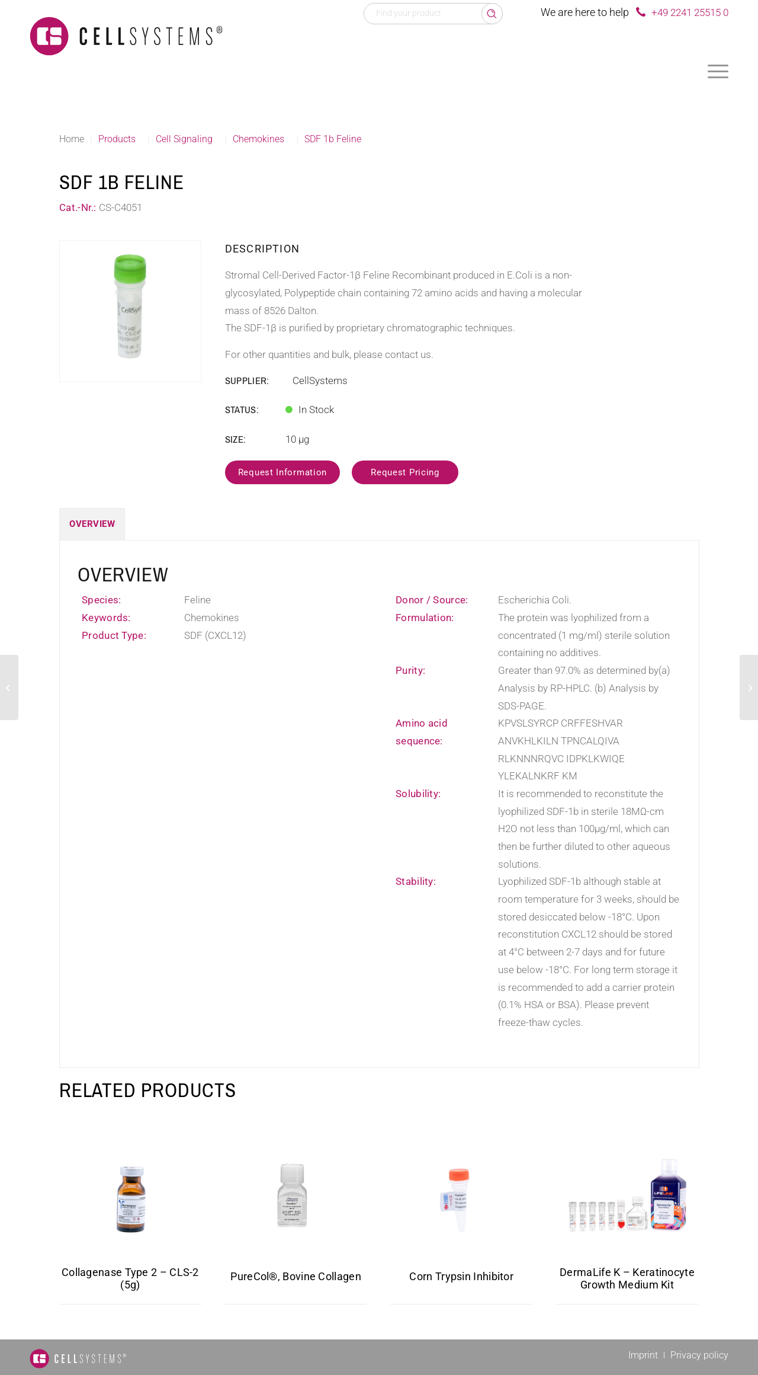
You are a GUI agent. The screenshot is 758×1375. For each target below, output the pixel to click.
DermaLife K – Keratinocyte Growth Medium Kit (627, 1278)
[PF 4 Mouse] (9, 687)
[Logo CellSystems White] (126, 35)
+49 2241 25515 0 (689, 12)
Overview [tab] (92, 524)
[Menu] (718, 71)
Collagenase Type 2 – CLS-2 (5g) (130, 1278)
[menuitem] (718, 71)
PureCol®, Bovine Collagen (295, 1276)
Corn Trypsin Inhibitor (461, 1276)
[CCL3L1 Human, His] (749, 687)
